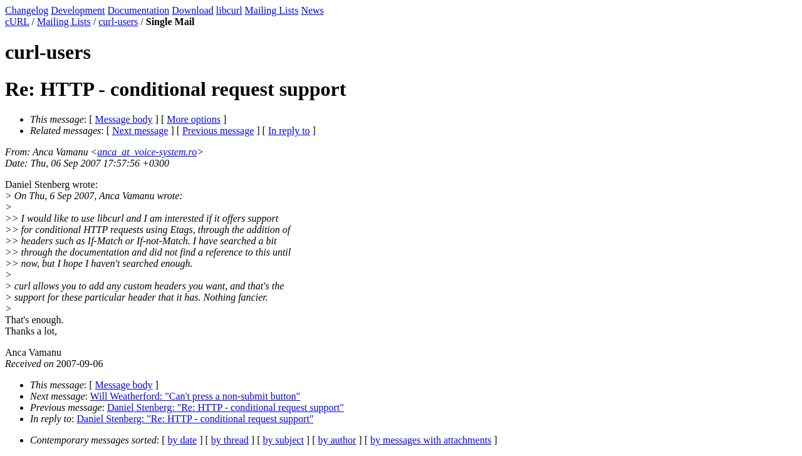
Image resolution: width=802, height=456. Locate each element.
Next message (140, 130)
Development (78, 10)
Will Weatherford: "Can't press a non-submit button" (195, 396)
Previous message (218, 130)
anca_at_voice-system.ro (147, 152)
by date (182, 440)
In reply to (289, 130)
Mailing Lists (272, 10)
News (312, 10)
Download (193, 10)
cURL (17, 21)
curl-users (118, 21)
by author (337, 440)
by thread (230, 440)
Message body (124, 119)
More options (194, 119)
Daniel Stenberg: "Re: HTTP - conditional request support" (225, 407)
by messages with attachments (430, 440)
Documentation (139, 10)
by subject (283, 440)
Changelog (26, 10)
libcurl (229, 10)
